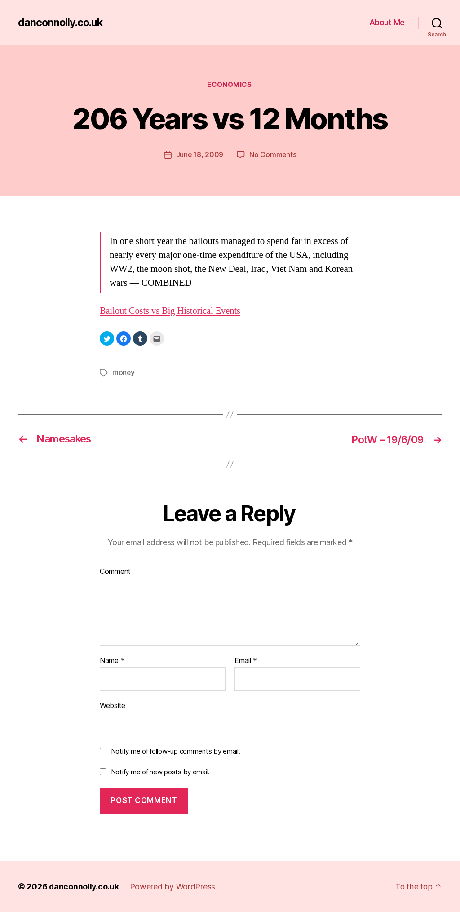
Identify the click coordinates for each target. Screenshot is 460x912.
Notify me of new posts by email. (160, 772)
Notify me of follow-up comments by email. (175, 751)
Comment (115, 572)
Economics (230, 85)
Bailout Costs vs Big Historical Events (172, 311)
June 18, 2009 (200, 155)
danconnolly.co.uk (61, 22)
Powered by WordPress (174, 886)
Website (112, 704)
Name (112, 661)
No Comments (272, 155)
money (123, 372)
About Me (387, 22)
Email (245, 661)
